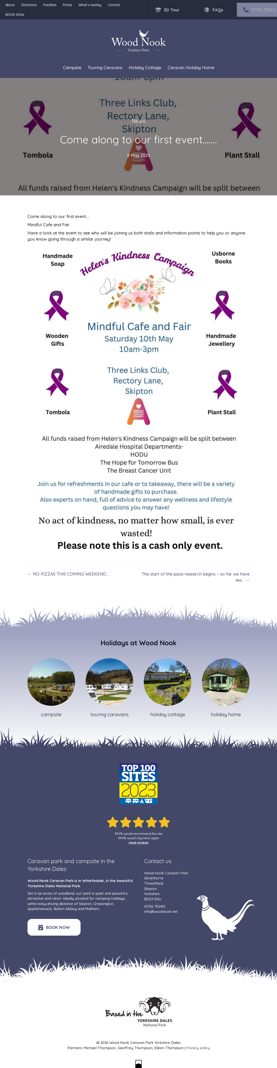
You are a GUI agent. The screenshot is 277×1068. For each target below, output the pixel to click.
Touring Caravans (105, 67)
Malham (92, 908)
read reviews (138, 843)
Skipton (85, 903)
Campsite (72, 67)
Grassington (103, 903)
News (138, 120)
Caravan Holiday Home (191, 67)
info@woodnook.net (161, 911)
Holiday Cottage (145, 67)
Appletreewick (39, 908)
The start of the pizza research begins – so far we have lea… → (196, 577)
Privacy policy (198, 1048)
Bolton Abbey (65, 908)
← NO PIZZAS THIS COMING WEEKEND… (68, 574)
